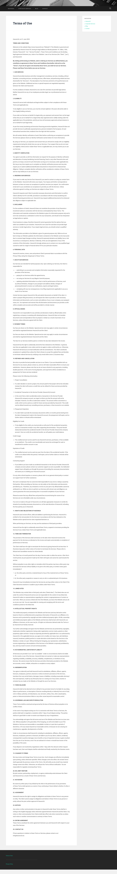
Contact (45, 13)
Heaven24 (11, 13)
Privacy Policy (10, 868)
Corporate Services (24, 13)
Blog (36, 13)
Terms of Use (9, 860)
